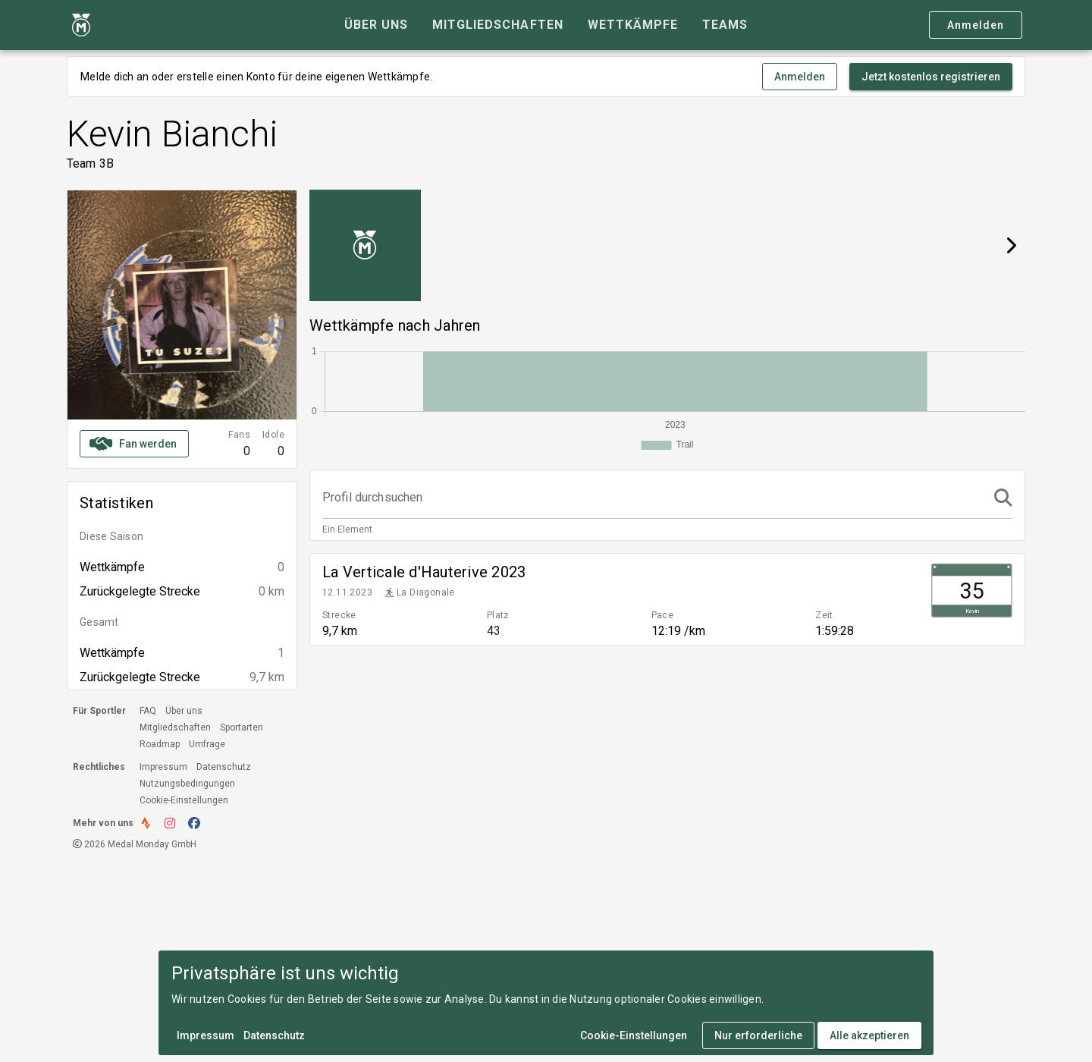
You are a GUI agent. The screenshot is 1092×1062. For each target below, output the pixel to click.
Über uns (183, 710)
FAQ (148, 710)
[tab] (376, 25)
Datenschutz (223, 767)
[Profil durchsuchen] (653, 497)
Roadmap (160, 744)
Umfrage (207, 744)
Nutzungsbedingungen (187, 783)
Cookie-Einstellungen (184, 800)
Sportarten (241, 727)
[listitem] (667, 599)
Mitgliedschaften (175, 727)
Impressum (163, 767)
